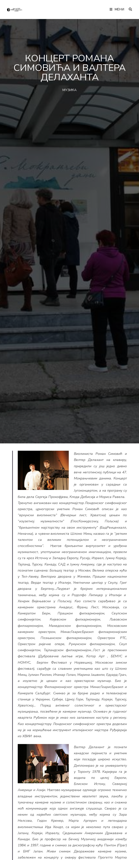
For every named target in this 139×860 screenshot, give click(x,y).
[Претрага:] (128, 9)
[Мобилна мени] (117, 9)
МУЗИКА (69, 90)
